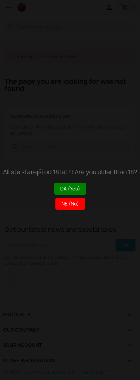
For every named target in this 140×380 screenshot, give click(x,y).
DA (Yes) (70, 188)
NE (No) (70, 203)
